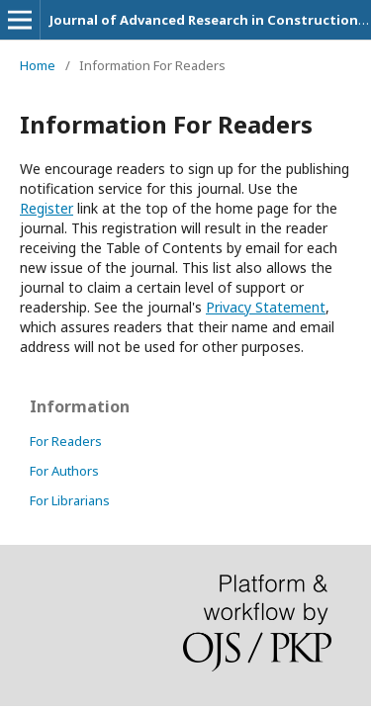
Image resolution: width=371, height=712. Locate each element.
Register (46, 208)
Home (37, 65)
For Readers (66, 441)
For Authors (64, 471)
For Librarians (70, 500)
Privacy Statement (265, 307)
